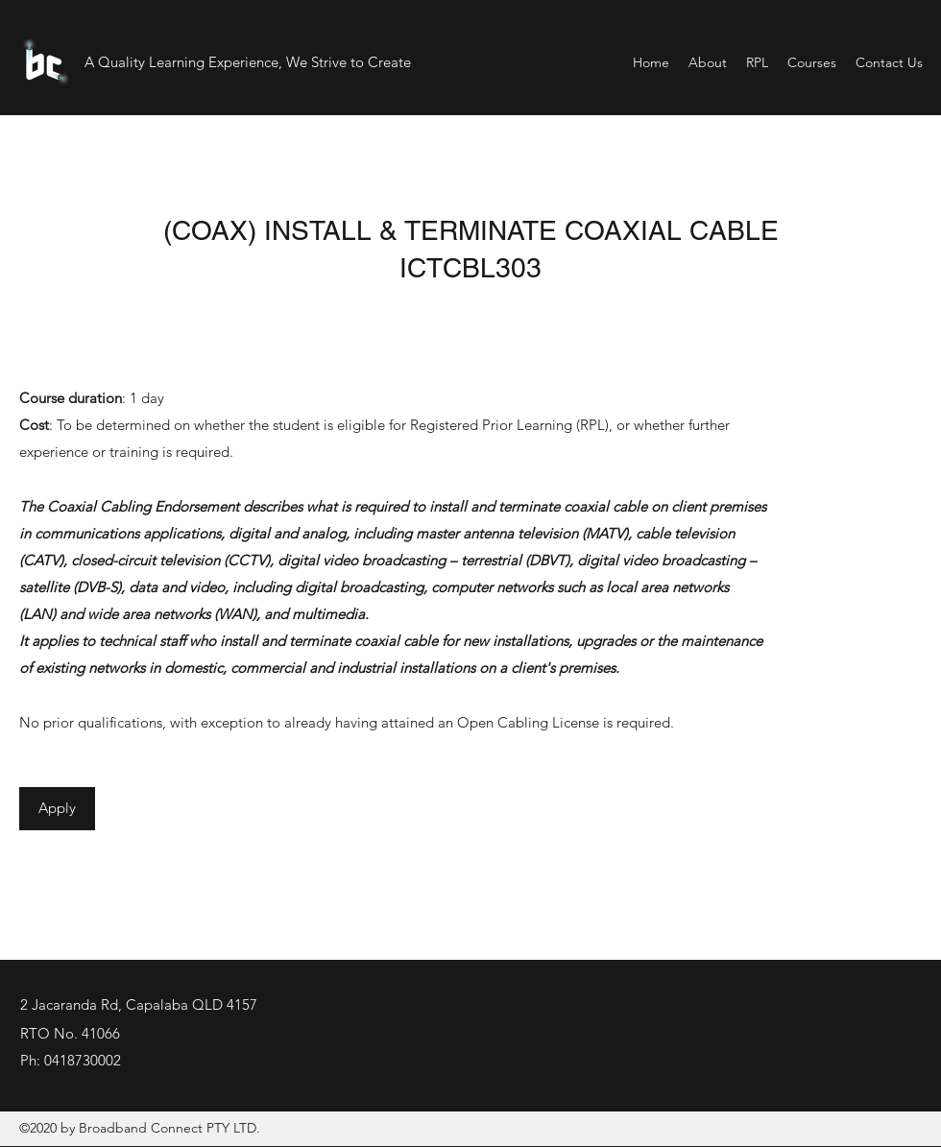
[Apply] (57, 808)
